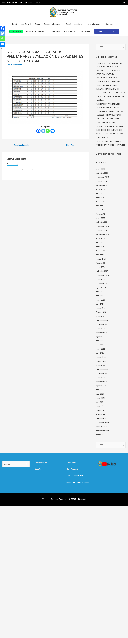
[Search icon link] (124, 2)
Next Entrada (72, 145)
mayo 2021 (100, 398)
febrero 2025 (101, 214)
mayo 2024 (100, 251)
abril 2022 (100, 353)
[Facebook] (38, 131)
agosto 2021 (101, 386)
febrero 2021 (101, 410)
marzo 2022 (101, 357)
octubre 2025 (101, 181)
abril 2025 (100, 206)
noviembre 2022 (102, 324)
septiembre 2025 (102, 185)
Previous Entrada (20, 145)
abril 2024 (100, 255)
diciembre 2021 (102, 369)
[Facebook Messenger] (52, 131)
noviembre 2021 (102, 373)
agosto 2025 (101, 189)
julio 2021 (99, 390)
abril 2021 (100, 402)
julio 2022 (99, 341)
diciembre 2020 (102, 418)
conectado (29, 170)
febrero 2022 (101, 361)
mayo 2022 (100, 349)
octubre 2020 (101, 427)
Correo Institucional (32, 2)
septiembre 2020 (102, 431)
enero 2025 (100, 218)
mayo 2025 (100, 202)
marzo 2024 (101, 259)
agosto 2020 (101, 435)
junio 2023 (100, 296)
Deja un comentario (14, 65)
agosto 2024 (101, 238)
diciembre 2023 (102, 271)
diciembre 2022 (102, 320)
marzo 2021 (101, 406)
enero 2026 (100, 169)
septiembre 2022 (102, 333)
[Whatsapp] (48, 131)
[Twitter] (43, 131)
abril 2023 (100, 304)
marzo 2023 (101, 308)
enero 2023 (100, 316)
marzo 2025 (101, 210)
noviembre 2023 (102, 275)
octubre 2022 (101, 328)
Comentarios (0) (12, 164)
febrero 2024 (101, 263)
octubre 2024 (101, 230)
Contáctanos (71, 463)
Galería (37, 469)
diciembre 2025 (102, 173)
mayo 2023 (100, 300)
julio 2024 (99, 243)
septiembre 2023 (102, 283)
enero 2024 (100, 267)
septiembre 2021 (102, 382)
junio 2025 (100, 198)
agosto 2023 (101, 287)
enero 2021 (100, 414)
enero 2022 (100, 365)
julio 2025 (99, 193)
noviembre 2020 (102, 422)
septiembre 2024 (102, 234)
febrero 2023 (101, 312)
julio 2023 (99, 292)
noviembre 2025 (102, 177)
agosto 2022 (101, 337)
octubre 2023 (101, 279)
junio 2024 (100, 247)
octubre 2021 (101, 377)
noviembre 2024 (102, 226)
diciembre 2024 (102, 222)
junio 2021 (100, 394)
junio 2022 (100, 345)
